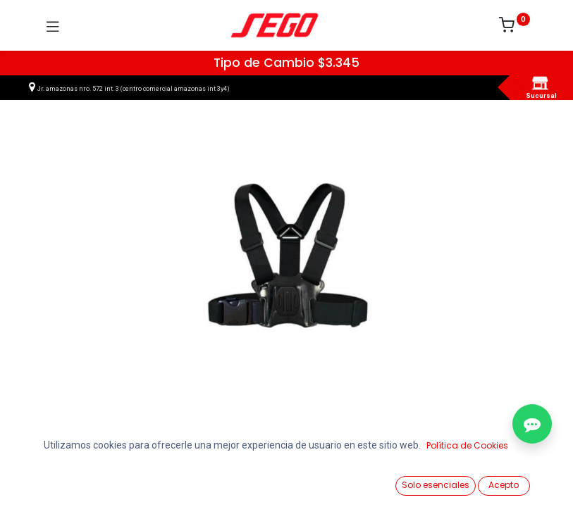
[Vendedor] (527, 480)
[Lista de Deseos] (367, 479)
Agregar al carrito (312, 452)
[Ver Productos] (46, 480)
